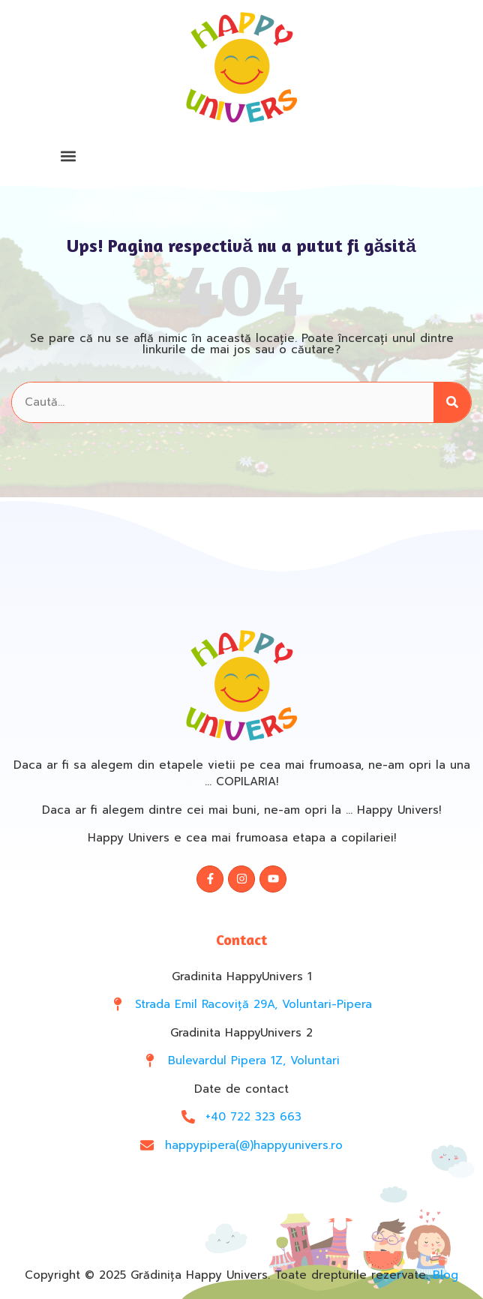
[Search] (452, 402)
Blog (445, 1275)
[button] (68, 155)
